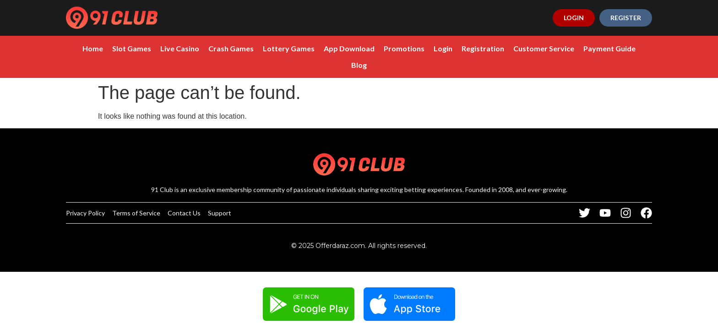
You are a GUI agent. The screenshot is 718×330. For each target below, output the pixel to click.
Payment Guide (609, 48)
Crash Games (231, 48)
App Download (349, 48)
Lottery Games (289, 48)
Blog (359, 64)
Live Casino (179, 48)
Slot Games (131, 48)
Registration (483, 48)
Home (92, 48)
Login (443, 48)
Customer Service (543, 48)
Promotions (404, 48)
